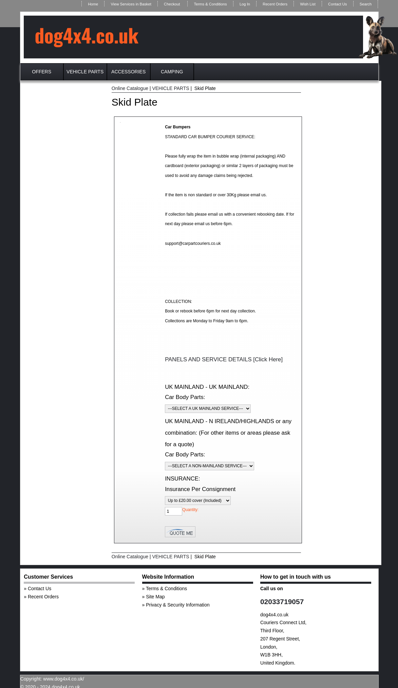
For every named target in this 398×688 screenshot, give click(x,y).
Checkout (172, 4)
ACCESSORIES (128, 71)
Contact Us (337, 4)
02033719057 (282, 601)
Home (93, 4)
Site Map (155, 596)
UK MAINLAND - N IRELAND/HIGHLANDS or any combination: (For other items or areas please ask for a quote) (228, 432)
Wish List (307, 4)
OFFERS (41, 71)
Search (366, 4)
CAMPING (172, 71)
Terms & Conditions (210, 4)
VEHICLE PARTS (85, 71)
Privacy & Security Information (178, 605)
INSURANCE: (182, 478)
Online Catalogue (130, 88)
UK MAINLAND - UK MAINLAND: (207, 387)
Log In (245, 4)
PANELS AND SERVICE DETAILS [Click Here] (224, 359)
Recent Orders (275, 4)
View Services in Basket (131, 4)
